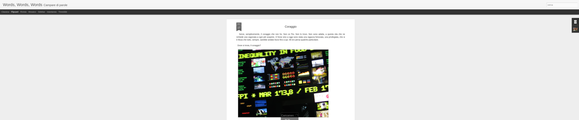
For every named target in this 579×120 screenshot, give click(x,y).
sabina (305, 48)
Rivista (23, 12)
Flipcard (14, 12)
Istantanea (51, 12)
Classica (5, 12)
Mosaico (32, 12)
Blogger (298, 118)
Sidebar (41, 12)
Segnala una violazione (310, 118)
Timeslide (62, 12)
